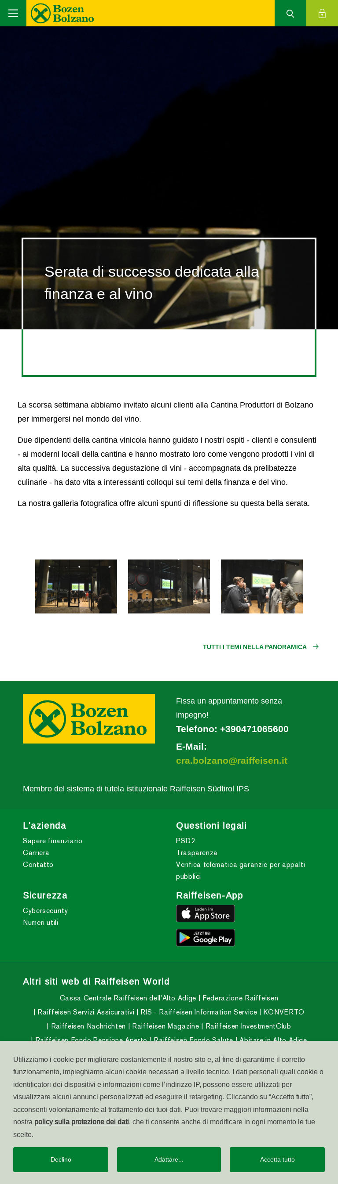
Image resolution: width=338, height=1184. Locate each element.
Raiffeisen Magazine (164, 1026)
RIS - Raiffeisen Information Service (198, 1012)
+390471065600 (254, 729)
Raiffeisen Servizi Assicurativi (85, 1012)
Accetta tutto (277, 1159)
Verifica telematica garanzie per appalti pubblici (240, 870)
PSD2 (185, 841)
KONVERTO (283, 1012)
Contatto (38, 864)
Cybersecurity (45, 910)
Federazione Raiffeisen (240, 998)
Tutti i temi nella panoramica (255, 646)
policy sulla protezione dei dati (81, 1122)
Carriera (36, 852)
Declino (61, 1159)
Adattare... (169, 1159)
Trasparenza (197, 852)
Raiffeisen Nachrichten (87, 1026)
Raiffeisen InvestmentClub (247, 1026)
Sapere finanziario (53, 841)
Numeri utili (41, 922)
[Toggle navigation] (13, 13)
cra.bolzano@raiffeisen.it (231, 760)
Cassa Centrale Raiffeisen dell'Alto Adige (128, 998)
